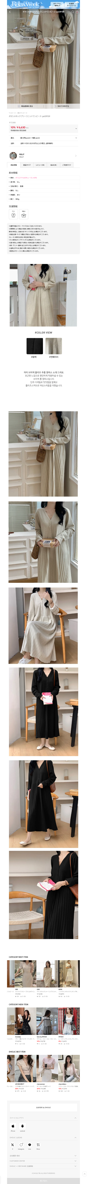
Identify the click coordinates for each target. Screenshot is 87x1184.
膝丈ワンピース (22, 113)
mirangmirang (13, 1037)
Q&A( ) (53, 165)
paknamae (55, 1084)
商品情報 (14, 165)
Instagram (21, 1146)
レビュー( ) (40, 165)
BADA (54, 1037)
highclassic (12, 989)
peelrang (11, 1084)
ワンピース (12, 113)
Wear (38, 1146)
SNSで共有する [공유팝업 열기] (62, 106)
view (75, 155)
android (22, 1127)
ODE (31, 989)
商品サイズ (26, 165)
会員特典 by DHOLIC (43, 1107)
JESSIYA (32, 1084)
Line (29, 1146)
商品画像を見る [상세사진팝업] (25, 106)
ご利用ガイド (66, 165)
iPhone (13, 1127)
